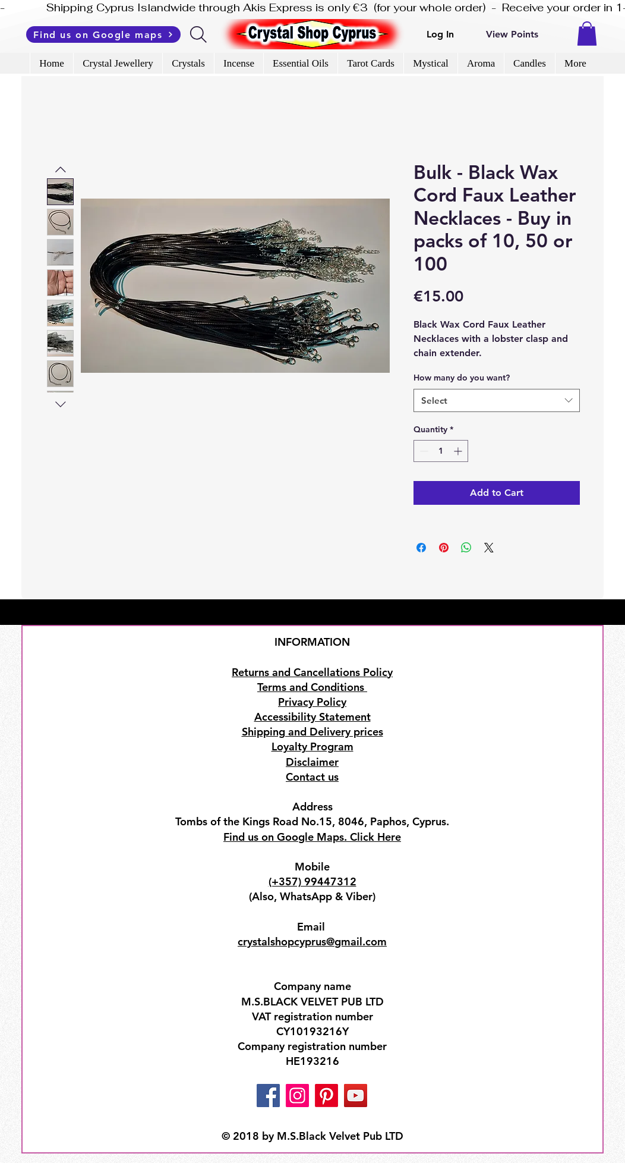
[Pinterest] (326, 1095)
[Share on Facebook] (421, 547)
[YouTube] (355, 1095)
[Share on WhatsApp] (466, 547)
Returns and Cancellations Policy (312, 672)
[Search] (199, 34)
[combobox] (496, 400)
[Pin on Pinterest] (444, 547)
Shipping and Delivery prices (312, 731)
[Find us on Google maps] (103, 34)
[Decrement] (422, 451)
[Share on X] (489, 547)
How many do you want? (461, 377)
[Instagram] (297, 1095)
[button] (587, 33)
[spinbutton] (441, 451)
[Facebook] (268, 1095)
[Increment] (459, 451)
